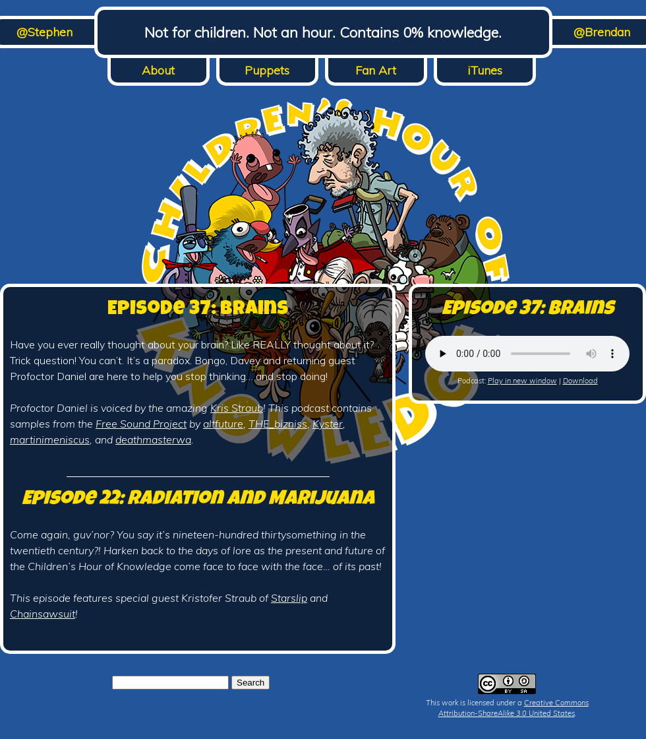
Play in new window (522, 380)
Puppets (267, 70)
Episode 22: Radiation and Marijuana (198, 500)
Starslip (289, 597)
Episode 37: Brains (197, 310)
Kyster (327, 423)
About (158, 70)
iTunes (484, 70)
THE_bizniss (278, 423)
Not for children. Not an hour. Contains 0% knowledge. (323, 32)
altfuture (223, 423)
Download (580, 380)
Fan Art (375, 70)
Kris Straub (236, 407)
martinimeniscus (50, 439)
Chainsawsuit (42, 613)
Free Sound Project (141, 423)
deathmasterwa (153, 439)
